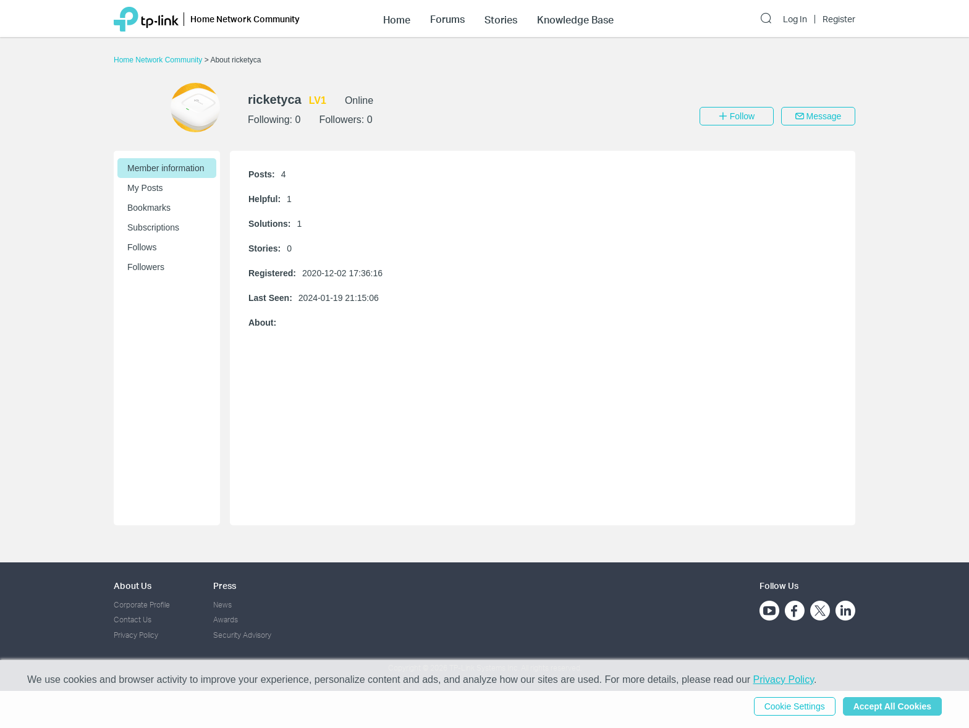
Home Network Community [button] (245, 19)
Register (839, 19)
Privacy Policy (136, 635)
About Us (132, 585)
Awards (225, 619)
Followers (145, 267)
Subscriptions (153, 227)
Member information (166, 168)
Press (224, 585)
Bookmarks (149, 208)
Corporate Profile (142, 604)
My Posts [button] (145, 188)
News (222, 604)
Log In (795, 19)
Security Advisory (242, 635)
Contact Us (132, 619)
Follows (141, 247)
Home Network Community (159, 60)
